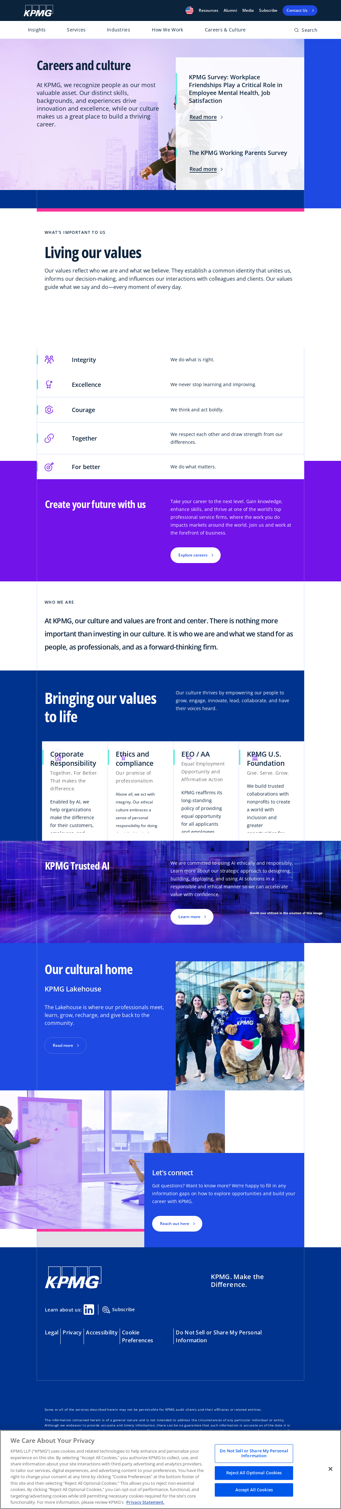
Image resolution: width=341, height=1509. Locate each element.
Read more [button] (63, 1045)
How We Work (167, 30)
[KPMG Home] (38, 11)
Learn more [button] (189, 916)
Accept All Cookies (254, 1490)
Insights (37, 30)
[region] (170, 1469)
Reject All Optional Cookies (254, 1473)
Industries (118, 30)
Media (248, 10)
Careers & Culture (225, 30)
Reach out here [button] (174, 1223)
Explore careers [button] (193, 555)
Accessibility (102, 1332)
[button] (189, 10)
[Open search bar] (305, 31)
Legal (51, 1332)
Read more (206, 117)
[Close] (330, 1469)
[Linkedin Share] (89, 1309)
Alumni (230, 10)
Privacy (72, 1332)
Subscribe (268, 10)
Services (76, 30)
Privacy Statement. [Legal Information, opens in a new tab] (145, 1502)
